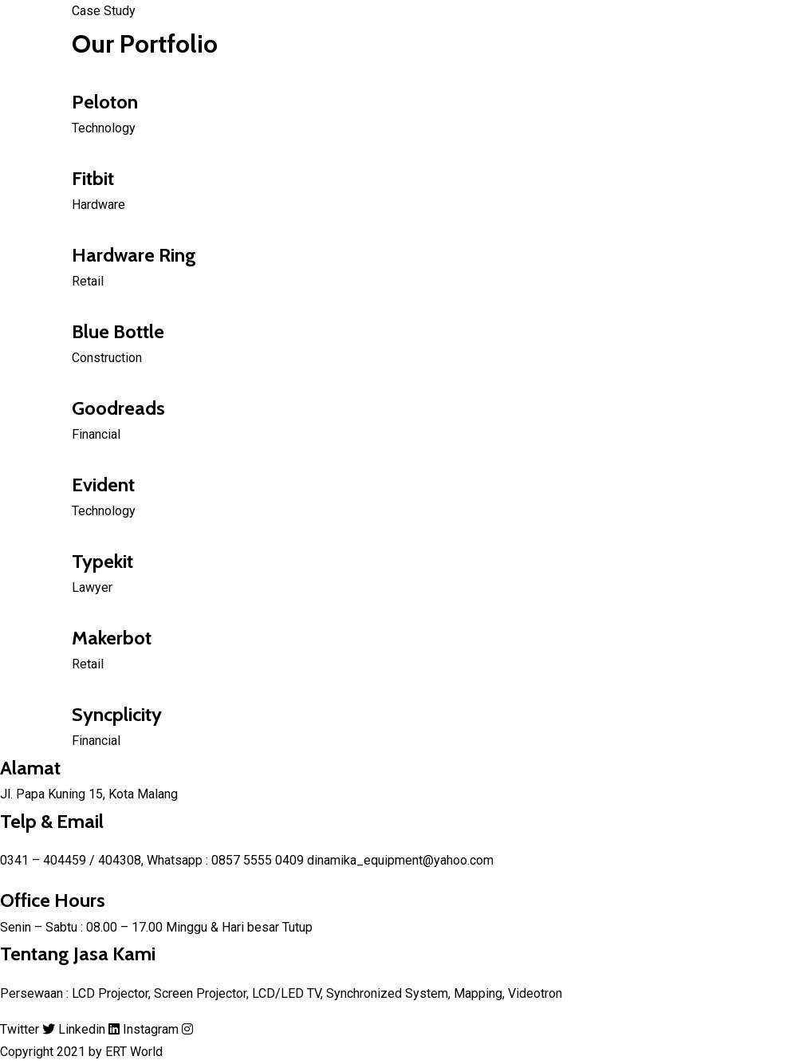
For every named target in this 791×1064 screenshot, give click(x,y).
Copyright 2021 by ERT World (81, 1051)
